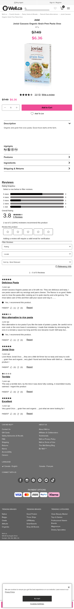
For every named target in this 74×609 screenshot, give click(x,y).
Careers (5, 455)
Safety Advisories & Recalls (12, 435)
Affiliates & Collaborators (48, 432)
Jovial (37, 19)
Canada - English (10, 466)
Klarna (4, 448)
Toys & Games (56, 517)
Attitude (5, 523)
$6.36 (37, 38)
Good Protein (32, 514)
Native (4, 514)
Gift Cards (6, 432)
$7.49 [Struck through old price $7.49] (36, 32)
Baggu (4, 517)
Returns (5, 445)
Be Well (43, 448)
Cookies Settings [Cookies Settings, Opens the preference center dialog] (37, 604)
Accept (37, 598)
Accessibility (7, 452)
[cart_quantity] (11, 108)
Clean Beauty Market (59, 514)
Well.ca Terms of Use (47, 442)
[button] (5, 108)
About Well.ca (44, 429)
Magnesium (55, 526)
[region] (37, 595)
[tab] (37, 123)
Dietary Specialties (58, 529)
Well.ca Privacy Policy (47, 439)
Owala (4, 520)
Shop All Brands (33, 527)
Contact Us (6, 429)
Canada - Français (46, 466)
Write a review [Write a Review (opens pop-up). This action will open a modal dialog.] (48, 95)
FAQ (3, 439)
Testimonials (43, 435)
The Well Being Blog (47, 445)
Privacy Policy (10, 592)
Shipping (5, 442)
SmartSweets (32, 523)
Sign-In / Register (56, 2)
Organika (5, 527)
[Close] (69, 587)
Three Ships (31, 517)
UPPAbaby (31, 520)
